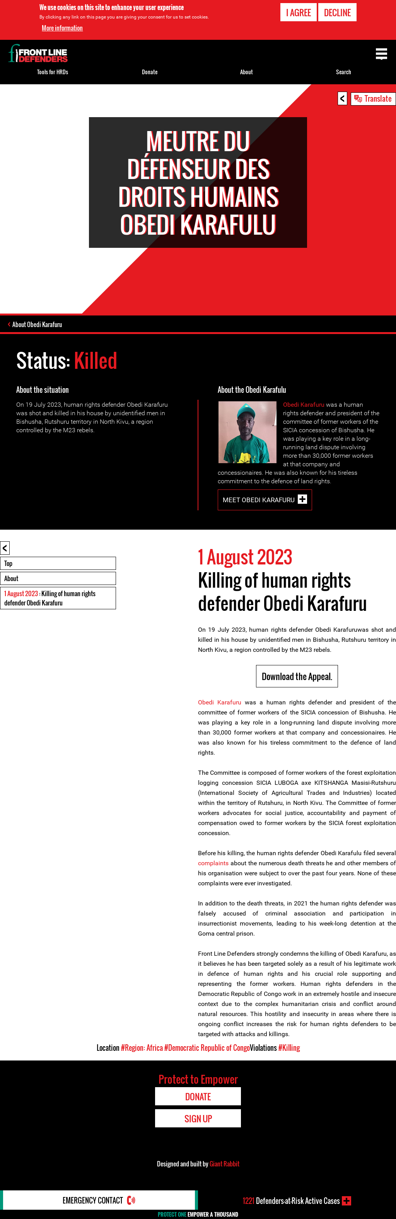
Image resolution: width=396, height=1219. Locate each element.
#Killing (289, 1048)
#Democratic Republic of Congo (207, 1048)
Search (343, 72)
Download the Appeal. (297, 676)
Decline (337, 12)
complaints (213, 863)
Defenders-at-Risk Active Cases (291, 1201)
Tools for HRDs (52, 72)
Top (8, 563)
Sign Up (198, 1118)
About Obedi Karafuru (37, 324)
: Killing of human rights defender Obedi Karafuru (50, 598)
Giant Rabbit (224, 1163)
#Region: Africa (142, 1048)
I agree (298, 12)
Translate (378, 98)
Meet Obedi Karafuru (259, 500)
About (11, 578)
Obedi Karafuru (303, 404)
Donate (149, 72)
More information (62, 27)
